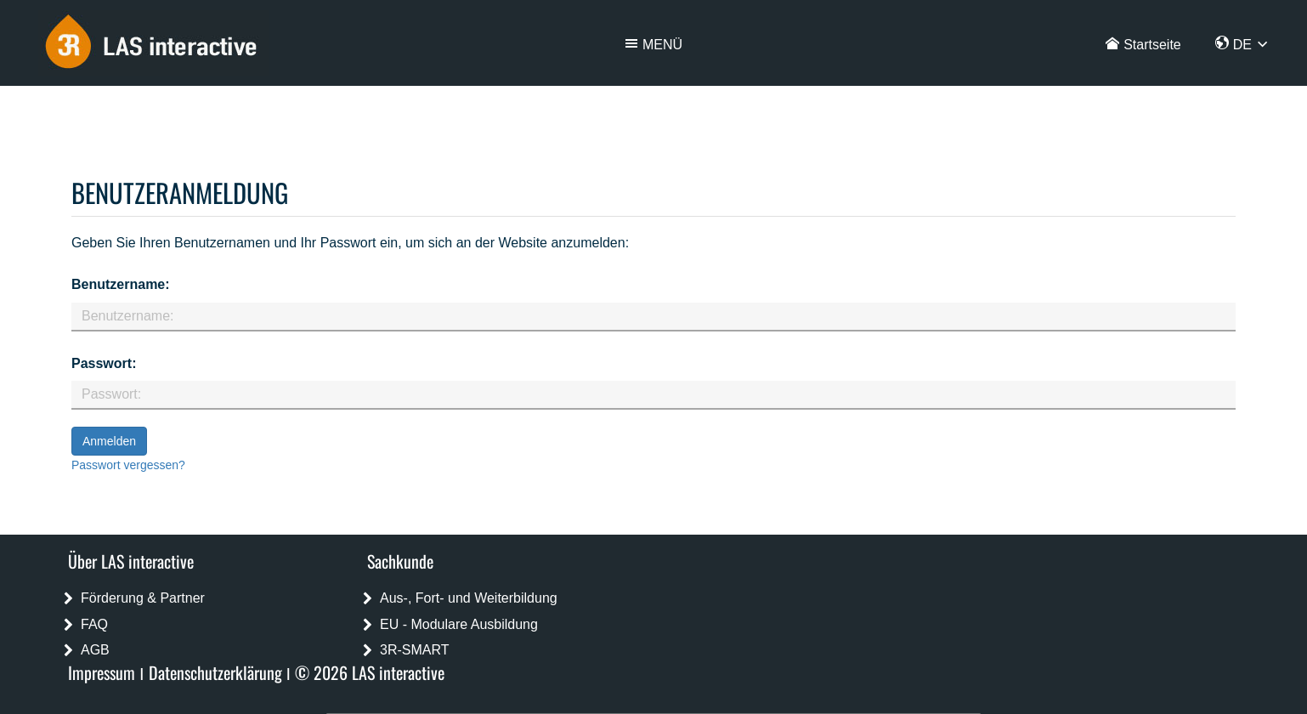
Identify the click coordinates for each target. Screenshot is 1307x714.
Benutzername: (120, 284)
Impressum (101, 672)
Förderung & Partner (143, 598)
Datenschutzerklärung (215, 672)
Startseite (1152, 44)
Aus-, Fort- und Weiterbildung (468, 598)
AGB (95, 650)
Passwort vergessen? (128, 465)
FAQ (94, 624)
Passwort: (103, 363)
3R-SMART (415, 650)
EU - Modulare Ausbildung (459, 624)
